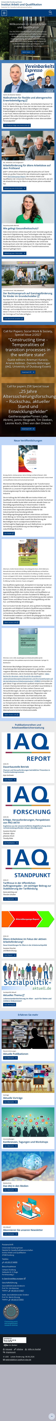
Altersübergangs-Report (16, 176)
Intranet (7, 1349)
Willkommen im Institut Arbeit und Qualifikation (28, 25)
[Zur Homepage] (28, 2)
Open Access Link (10, 622)
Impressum (9, 1352)
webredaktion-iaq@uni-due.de (18, 1359)
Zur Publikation (9, 843)
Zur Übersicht (9, 899)
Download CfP (26, 372)
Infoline (18, 1349)
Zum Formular (9, 1234)
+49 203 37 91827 (17, 1291)
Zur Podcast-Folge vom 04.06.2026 (15, 125)
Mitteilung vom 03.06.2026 (13, 188)
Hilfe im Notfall (33, 1349)
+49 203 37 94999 (10, 1262)
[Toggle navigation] (4, 13)
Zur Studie (8, 533)
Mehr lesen (27, 52)
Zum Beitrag (8, 1005)
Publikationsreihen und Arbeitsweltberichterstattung (28, 726)
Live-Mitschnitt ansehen (12, 319)
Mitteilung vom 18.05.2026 (13, 253)
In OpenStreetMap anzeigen (12, 1278)
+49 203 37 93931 (17, 1300)
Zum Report (8, 780)
